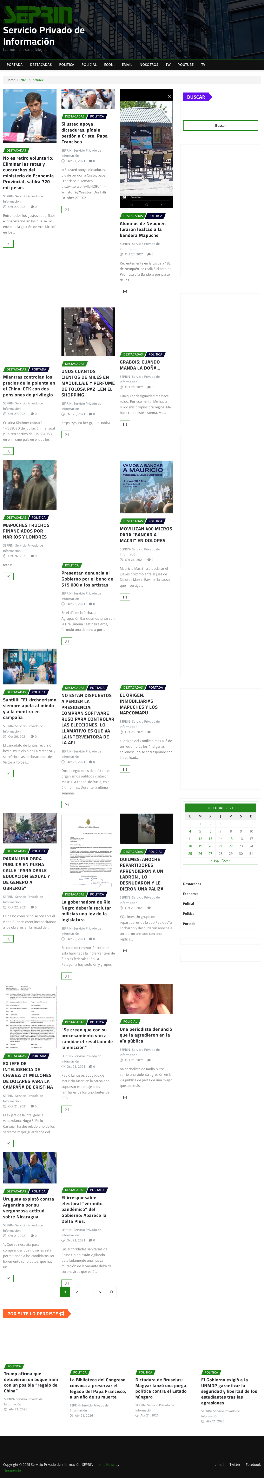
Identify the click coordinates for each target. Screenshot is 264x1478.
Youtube (186, 64)
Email (127, 64)
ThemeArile (12, 1470)
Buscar (196, 97)
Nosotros (149, 64)
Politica (66, 64)
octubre (38, 80)
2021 (24, 80)
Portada (15, 64)
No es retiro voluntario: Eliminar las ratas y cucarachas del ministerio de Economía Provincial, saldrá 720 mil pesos (28, 173)
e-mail (219, 1464)
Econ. (109, 64)
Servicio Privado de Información (44, 35)
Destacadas (41, 64)
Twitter (235, 1464)
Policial (89, 64)
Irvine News (106, 1464)
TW (168, 64)
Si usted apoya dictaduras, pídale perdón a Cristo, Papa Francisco (84, 133)
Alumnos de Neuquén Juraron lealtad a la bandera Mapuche (143, 229)
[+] (8, 244)
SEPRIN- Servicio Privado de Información (23, 199)
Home (10, 80)
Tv (203, 64)
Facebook (253, 1464)
